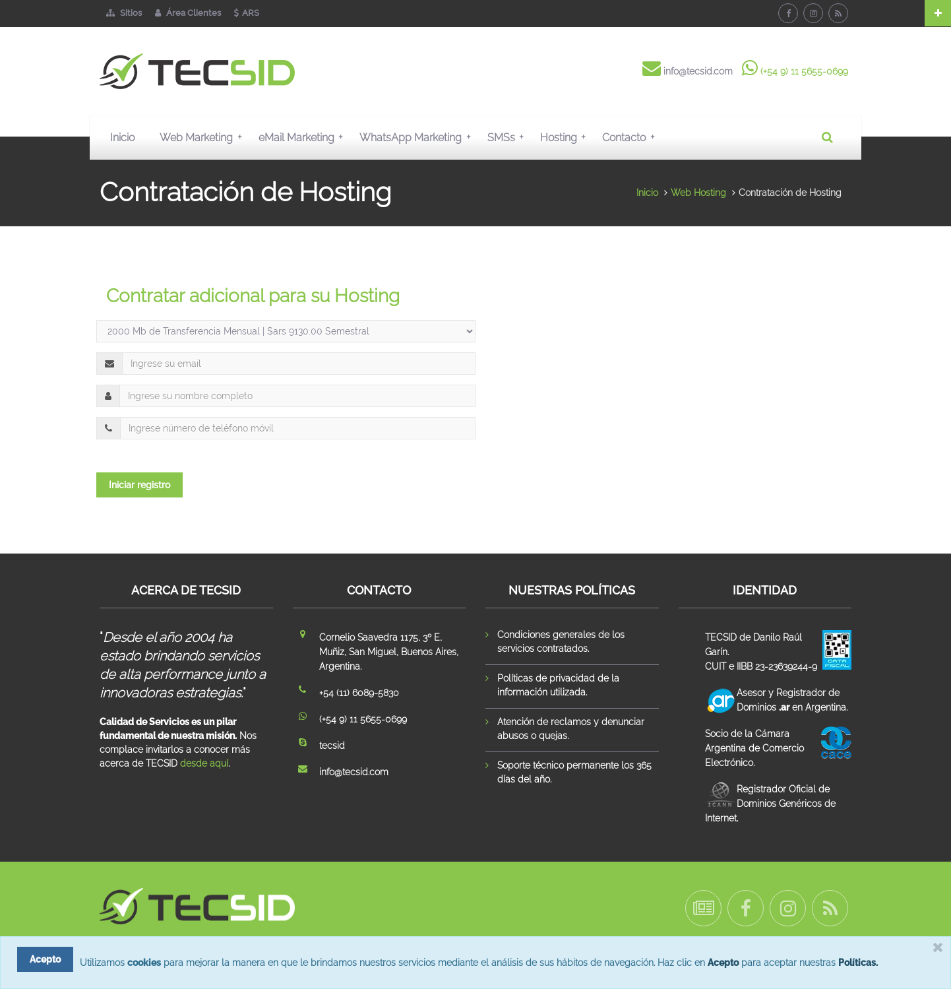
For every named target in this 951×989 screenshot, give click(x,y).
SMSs (508, 137)
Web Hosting (698, 192)
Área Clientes (188, 13)
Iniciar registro (139, 485)
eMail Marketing (304, 137)
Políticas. (858, 962)
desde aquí (204, 763)
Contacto (631, 137)
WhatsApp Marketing (417, 137)
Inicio (122, 137)
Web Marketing (203, 137)
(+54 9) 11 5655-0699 (804, 71)
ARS (246, 13)
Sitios (124, 13)
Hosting (566, 137)
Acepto (723, 962)
